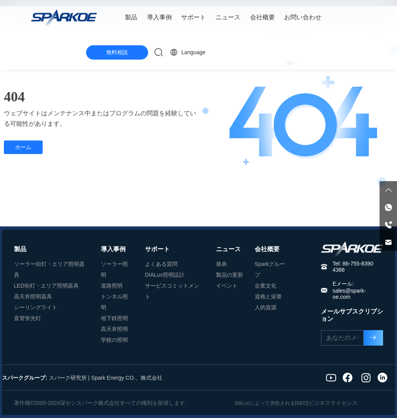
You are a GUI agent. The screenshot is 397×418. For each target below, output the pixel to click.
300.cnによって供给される (265, 403)
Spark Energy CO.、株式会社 (126, 378)
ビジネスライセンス (333, 403)
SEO (302, 403)
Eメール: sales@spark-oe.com (349, 290)
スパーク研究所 (68, 378)
